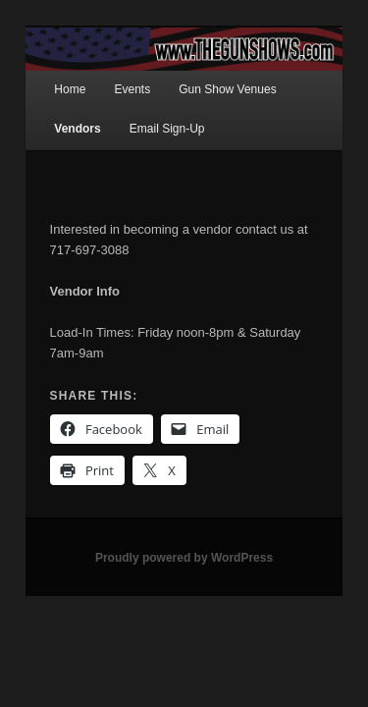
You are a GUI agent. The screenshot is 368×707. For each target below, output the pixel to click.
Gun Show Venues (205, 72)
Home (48, 72)
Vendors (55, 110)
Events (110, 72)
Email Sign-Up (146, 110)
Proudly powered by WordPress (184, 518)
